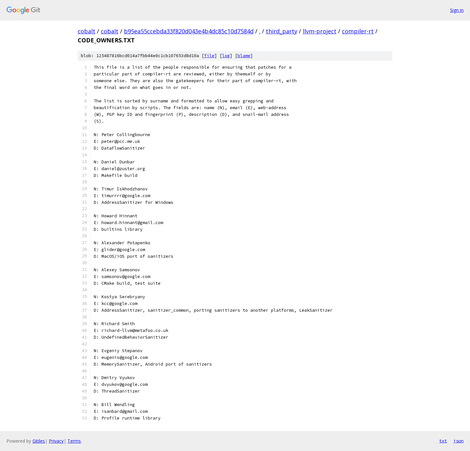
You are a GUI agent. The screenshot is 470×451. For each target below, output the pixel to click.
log (226, 55)
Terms (74, 441)
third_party (281, 31)
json (458, 441)
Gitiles (38, 441)
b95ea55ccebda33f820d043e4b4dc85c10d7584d (189, 31)
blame (244, 55)
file (209, 55)
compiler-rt (358, 31)
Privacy (56, 441)
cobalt (86, 31)
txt (443, 441)
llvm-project (319, 31)
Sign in (457, 10)
